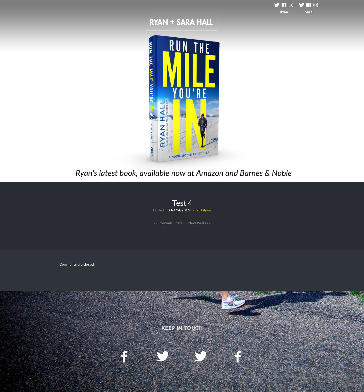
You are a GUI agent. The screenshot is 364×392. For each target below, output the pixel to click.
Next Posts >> (199, 223)
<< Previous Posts (168, 223)
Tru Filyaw (203, 210)
